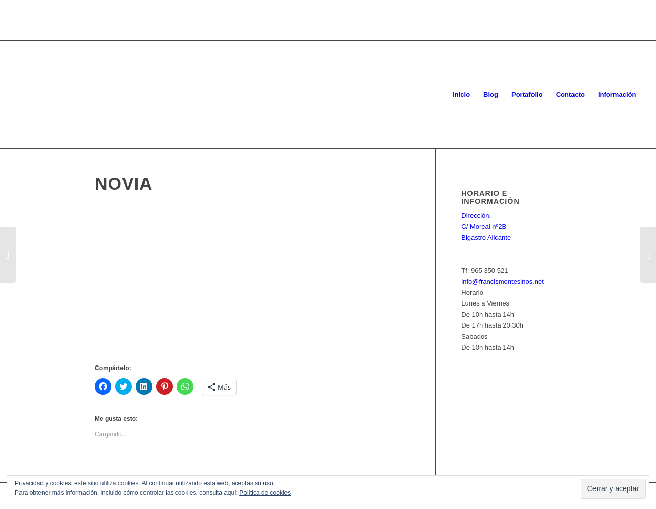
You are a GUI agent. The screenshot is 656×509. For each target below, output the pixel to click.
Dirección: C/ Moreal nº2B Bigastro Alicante (486, 226)
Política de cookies (265, 492)
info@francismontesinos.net (502, 282)
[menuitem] (461, 95)
